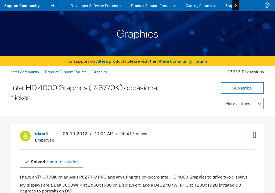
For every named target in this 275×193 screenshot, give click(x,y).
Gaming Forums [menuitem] (199, 5)
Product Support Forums (65, 71)
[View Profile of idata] (41, 126)
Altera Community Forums (182, 61)
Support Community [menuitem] (21, 5)
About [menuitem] (56, 5)
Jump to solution (55, 154)
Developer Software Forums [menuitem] (94, 5)
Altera (102, 61)
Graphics (99, 71)
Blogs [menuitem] (230, 5)
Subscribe (242, 88)
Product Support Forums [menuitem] (151, 5)
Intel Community (25, 71)
